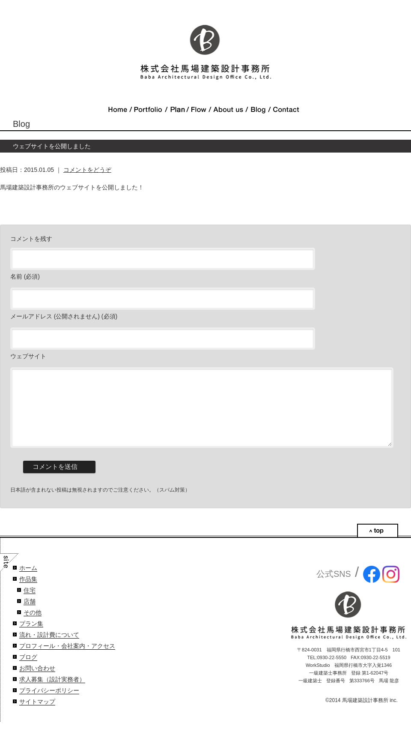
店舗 (30, 614)
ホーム (28, 581)
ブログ (28, 670)
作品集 (28, 592)
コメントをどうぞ (87, 169)
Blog (258, 110)
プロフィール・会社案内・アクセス (67, 659)
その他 (33, 625)
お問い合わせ (37, 681)
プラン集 (31, 636)
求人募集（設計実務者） (52, 692)
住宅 (30, 603)
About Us (228, 110)
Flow (198, 110)
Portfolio (148, 110)
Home (117, 110)
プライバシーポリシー (49, 703)
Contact (286, 110)
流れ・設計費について (49, 648)
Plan (177, 110)
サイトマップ (37, 714)
